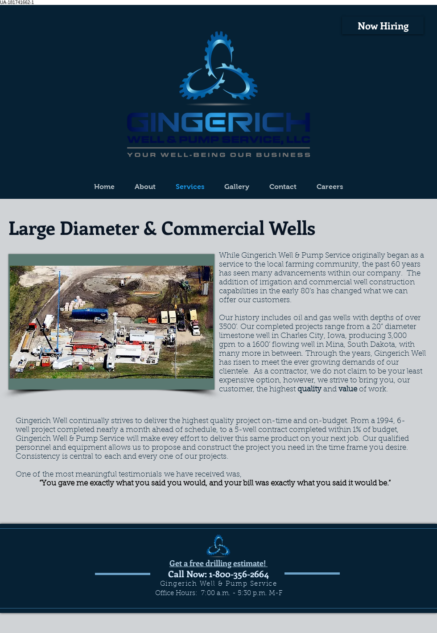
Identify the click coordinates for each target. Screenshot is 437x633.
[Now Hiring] (383, 25)
